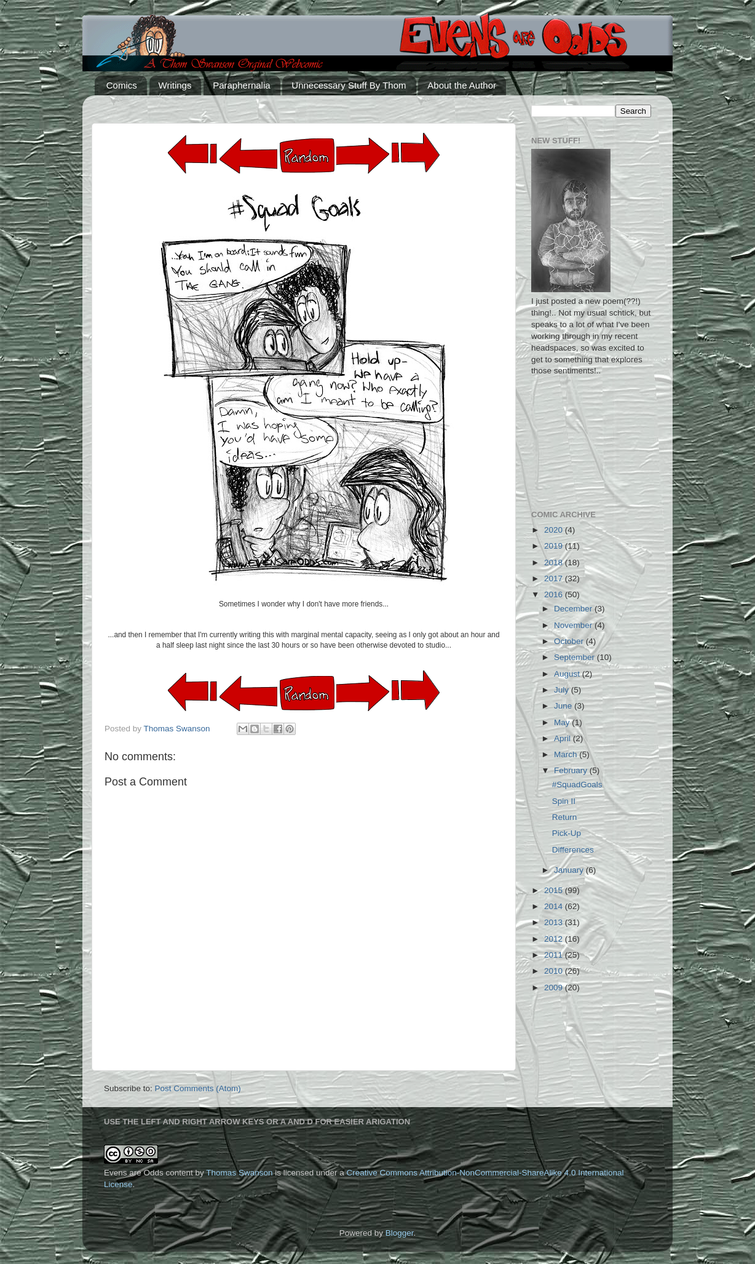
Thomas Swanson (239, 1172)
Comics (121, 85)
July (562, 689)
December (574, 608)
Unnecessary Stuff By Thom (348, 85)
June (564, 705)
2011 (554, 955)
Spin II (563, 801)
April (563, 738)
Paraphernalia (241, 85)
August (568, 673)
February (572, 770)
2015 (554, 890)
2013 (554, 922)
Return (564, 817)
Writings (175, 85)
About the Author (461, 85)
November (574, 625)
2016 (554, 594)
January (570, 870)
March (566, 754)
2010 (554, 971)
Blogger (399, 1233)
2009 (554, 987)
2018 (554, 562)
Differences (573, 849)
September (575, 657)
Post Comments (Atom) (198, 1088)
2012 (554, 939)
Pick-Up (566, 833)
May (563, 722)
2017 (554, 578)
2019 (554, 546)
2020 (554, 530)
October (570, 641)
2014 (554, 906)
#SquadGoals (577, 784)
